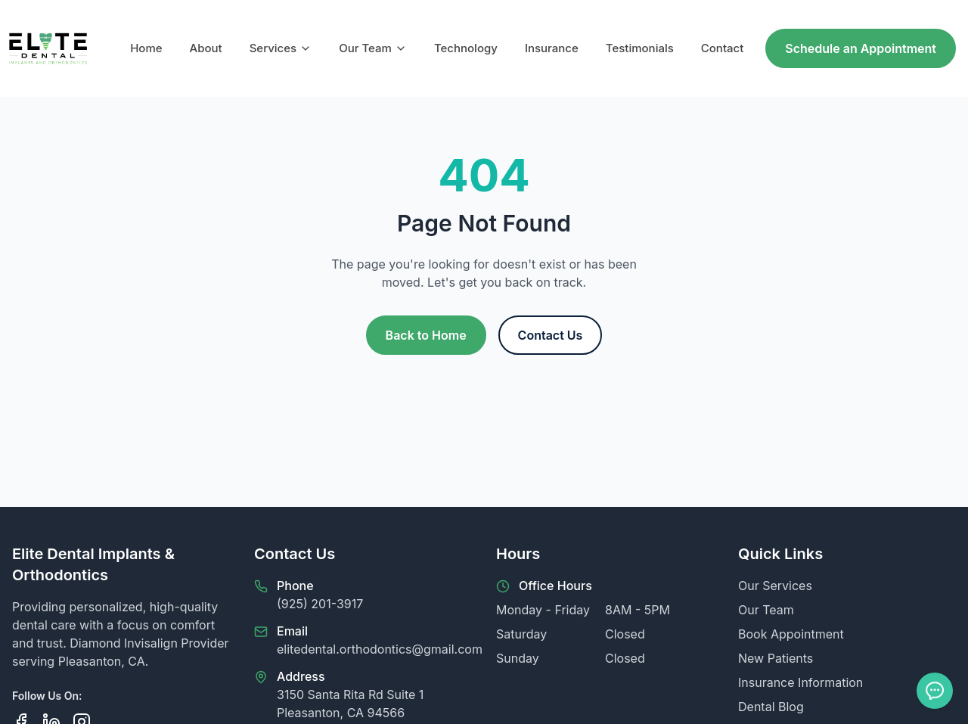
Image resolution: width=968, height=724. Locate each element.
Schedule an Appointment (860, 48)
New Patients (775, 658)
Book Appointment (791, 634)
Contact (722, 48)
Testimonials (640, 48)
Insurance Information (800, 682)
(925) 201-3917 (320, 603)
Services (281, 48)
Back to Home (426, 335)
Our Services (775, 585)
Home (146, 48)
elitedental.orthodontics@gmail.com (379, 649)
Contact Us (550, 335)
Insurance (552, 48)
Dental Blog (771, 706)
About (206, 48)
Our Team (373, 48)
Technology (466, 48)
